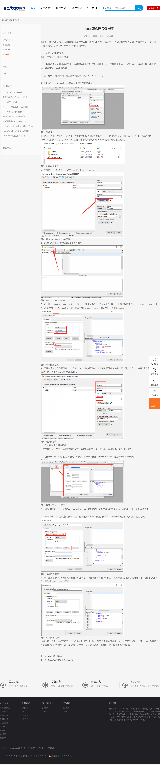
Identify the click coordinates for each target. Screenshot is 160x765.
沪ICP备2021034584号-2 (39, 756)
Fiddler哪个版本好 (55, 656)
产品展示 (4, 703)
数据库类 (3, 738)
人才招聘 (45, 712)
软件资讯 (62, 8)
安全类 (2, 730)
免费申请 (153, 8)
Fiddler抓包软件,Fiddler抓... (14, 92)
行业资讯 (6, 50)
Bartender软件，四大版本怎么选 (16, 116)
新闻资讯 (26, 703)
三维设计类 (4, 719)
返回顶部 (154, 403)
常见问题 (16, 20)
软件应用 (6, 45)
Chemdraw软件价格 (17, 748)
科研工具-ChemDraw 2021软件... (16, 97)
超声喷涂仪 (50, 748)
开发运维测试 (5, 708)
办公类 (2, 727)
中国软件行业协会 (35, 748)
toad (4, 73)
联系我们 (67, 703)
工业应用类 (4, 723)
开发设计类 (4, 715)
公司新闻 (6, 40)
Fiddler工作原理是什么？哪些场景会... (18, 126)
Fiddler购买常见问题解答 (13, 112)
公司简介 (45, 708)
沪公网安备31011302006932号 (60, 756)
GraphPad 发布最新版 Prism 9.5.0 (61, 660)
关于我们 (92, 8)
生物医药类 (4, 712)
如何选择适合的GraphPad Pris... (15, 121)
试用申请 (77, 8)
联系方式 (66, 708)
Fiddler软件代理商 (10, 102)
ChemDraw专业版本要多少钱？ (15, 136)
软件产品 (46, 8)
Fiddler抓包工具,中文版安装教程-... (17, 131)
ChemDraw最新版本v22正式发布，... (17, 107)
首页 (33, 8)
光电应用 (3, 734)
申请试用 (66, 712)
